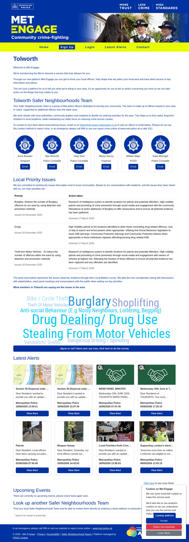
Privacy (41, 534)
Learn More (164, 533)
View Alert (32, 413)
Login (90, 47)
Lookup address (164, 515)
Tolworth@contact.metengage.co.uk (98, 125)
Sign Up (67, 47)
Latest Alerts (115, 47)
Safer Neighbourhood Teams (77, 534)
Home (44, 47)
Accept (164, 520)
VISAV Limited (20, 538)
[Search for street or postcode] (83, 515)
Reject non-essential (164, 527)
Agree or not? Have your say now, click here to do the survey (94, 348)
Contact (143, 47)
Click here (149, 483)
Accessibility (53, 534)
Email (25, 166)
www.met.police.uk (102, 528)
